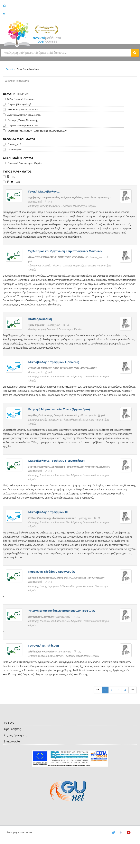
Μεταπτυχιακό (14, 149)
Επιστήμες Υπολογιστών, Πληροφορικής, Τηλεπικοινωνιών (37, 130)
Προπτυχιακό (14, 144)
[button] (135, 52)
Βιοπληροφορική (40, 319)
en (4, 13)
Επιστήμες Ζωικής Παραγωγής (22, 120)
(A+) (13, 181)
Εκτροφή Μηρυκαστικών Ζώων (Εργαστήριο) (59, 409)
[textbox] (66, 52)
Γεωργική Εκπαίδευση (43, 645)
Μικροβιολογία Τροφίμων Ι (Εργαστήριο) (56, 460)
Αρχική (9, 68)
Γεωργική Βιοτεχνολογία (19, 104)
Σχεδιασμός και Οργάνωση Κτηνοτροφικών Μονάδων (65, 251)
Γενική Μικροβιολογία (44, 191)
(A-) (11, 176)
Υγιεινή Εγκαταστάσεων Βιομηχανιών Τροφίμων (61, 610)
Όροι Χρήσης (12, 729)
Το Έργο (9, 722)
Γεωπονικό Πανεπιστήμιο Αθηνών (24, 163)
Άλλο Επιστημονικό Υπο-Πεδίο (22, 109)
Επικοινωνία (12, 741)
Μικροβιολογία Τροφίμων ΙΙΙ (48, 512)
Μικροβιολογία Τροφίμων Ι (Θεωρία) (53, 362)
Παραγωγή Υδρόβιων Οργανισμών (51, 571)
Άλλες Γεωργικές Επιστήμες (21, 98)
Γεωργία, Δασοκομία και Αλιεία (22, 125)
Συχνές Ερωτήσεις (15, 735)
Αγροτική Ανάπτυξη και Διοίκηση (24, 114)
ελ (4, 5)
